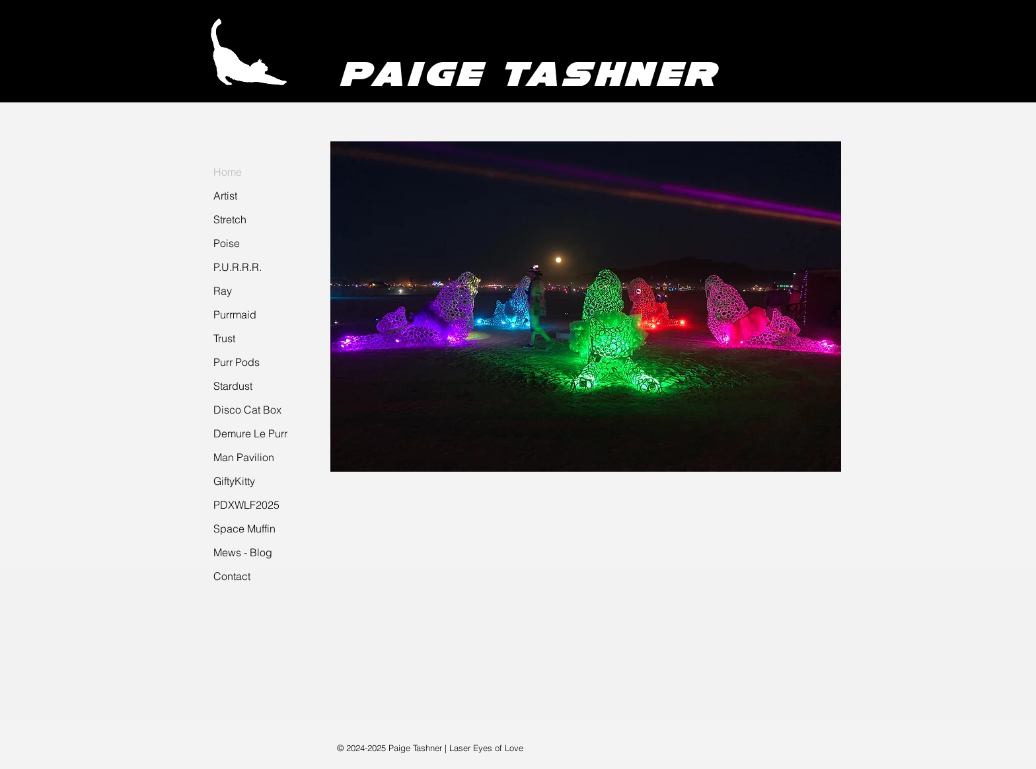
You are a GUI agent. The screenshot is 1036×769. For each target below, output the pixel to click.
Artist (225, 195)
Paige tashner (528, 73)
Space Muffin (244, 528)
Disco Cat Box (247, 409)
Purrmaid (234, 314)
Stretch (229, 219)
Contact (231, 576)
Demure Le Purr (250, 433)
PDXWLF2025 (246, 504)
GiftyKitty (234, 481)
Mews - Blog (242, 552)
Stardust (232, 385)
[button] (585, 306)
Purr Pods (236, 362)
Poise (226, 243)
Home (227, 171)
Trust (224, 338)
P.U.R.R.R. (237, 267)
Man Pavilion (243, 457)
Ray (222, 290)
